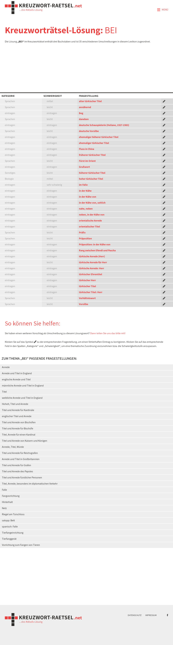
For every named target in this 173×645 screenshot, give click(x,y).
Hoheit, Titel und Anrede (15, 404)
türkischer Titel (87, 286)
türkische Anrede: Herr (91, 268)
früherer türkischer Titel (92, 155)
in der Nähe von (87, 196)
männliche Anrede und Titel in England (23, 385)
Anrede (6, 367)
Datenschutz (135, 615)
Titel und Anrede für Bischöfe (17, 428)
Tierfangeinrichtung (12, 532)
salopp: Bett (8, 520)
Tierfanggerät (9, 538)
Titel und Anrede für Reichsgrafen (20, 453)
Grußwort (84, 167)
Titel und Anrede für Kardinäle (18, 410)
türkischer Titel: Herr (90, 292)
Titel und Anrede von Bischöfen (19, 422)
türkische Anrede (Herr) (92, 256)
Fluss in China (86, 149)
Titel (4, 391)
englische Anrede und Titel (16, 379)
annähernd (85, 107)
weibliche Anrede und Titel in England (22, 398)
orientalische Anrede (90, 220)
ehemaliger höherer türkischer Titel (98, 137)
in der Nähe (85, 190)
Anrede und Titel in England (17, 373)
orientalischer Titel (89, 226)
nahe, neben (86, 208)
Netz (4, 508)
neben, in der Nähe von (91, 214)
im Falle (83, 184)
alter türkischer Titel (90, 101)
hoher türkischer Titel (91, 178)
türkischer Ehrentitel (90, 274)
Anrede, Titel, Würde (13, 447)
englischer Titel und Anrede (16, 416)
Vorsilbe (83, 304)
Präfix (82, 232)
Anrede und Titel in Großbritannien (20, 459)
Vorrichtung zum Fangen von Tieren (21, 545)
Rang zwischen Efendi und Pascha (97, 250)
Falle (4, 489)
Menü (162, 9)
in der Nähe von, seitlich (92, 202)
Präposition (85, 238)
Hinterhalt (7, 502)
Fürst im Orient (87, 161)
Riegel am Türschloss (13, 514)
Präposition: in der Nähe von (94, 244)
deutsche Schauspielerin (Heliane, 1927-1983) (104, 125)
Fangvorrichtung (10, 496)
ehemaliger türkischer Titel (94, 143)
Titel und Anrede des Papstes (17, 471)
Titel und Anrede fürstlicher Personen (22, 477)
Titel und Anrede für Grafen (16, 465)
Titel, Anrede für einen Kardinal (18, 434)
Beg (81, 113)
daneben (84, 119)
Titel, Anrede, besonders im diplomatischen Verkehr (30, 483)
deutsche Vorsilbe (89, 131)
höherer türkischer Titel (92, 173)
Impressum (151, 615)
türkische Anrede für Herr (93, 262)
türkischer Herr (87, 280)
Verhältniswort (87, 298)
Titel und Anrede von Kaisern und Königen (24, 440)
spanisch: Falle (10, 526)
